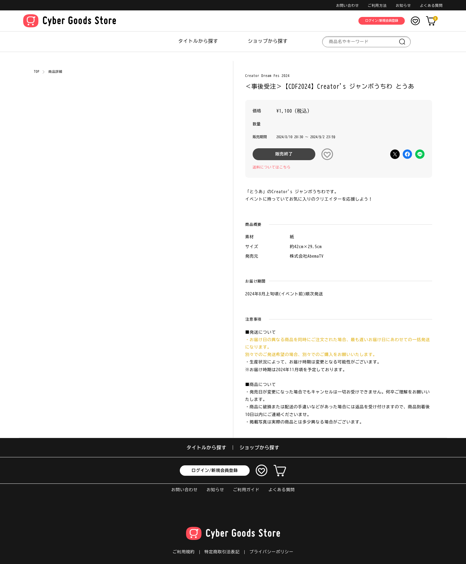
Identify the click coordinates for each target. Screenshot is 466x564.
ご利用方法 (377, 5)
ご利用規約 (184, 552)
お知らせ (403, 5)
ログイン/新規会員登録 (215, 470)
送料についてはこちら (272, 167)
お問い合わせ (347, 5)
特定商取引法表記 (222, 552)
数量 (257, 124)
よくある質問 (431, 5)
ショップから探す (268, 41)
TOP (37, 71)
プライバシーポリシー (271, 552)
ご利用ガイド (246, 490)
